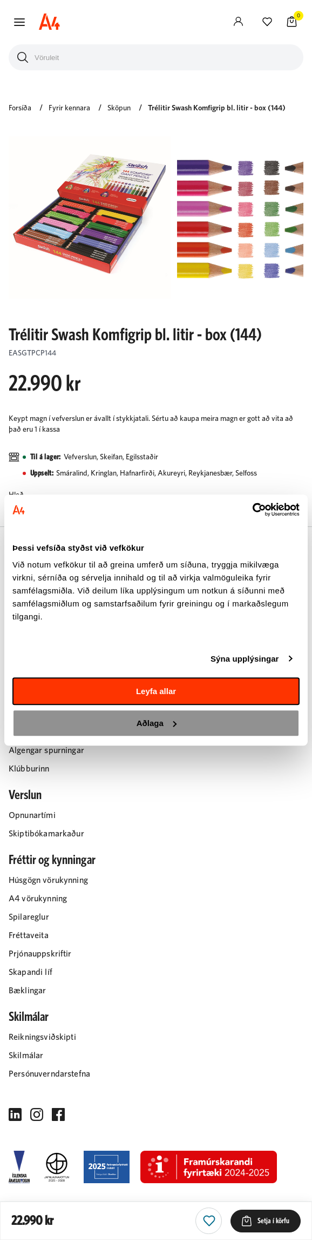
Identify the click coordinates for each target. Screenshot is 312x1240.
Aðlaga (157, 723)
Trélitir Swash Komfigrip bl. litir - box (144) (217, 108)
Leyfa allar (156, 691)
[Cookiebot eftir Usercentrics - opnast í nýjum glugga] (252, 510)
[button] (19, 22)
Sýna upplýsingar (245, 658)
